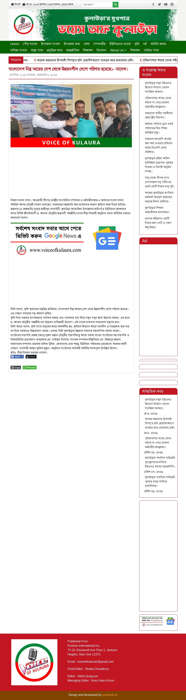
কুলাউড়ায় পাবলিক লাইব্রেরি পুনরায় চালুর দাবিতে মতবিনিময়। (160, 481)
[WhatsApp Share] (30, 367)
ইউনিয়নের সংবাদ (120, 44)
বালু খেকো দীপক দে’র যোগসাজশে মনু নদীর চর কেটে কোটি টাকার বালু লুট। (160, 182)
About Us (117, 50)
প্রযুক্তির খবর (54, 50)
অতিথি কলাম (158, 44)
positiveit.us (110, 694)
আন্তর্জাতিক (72, 50)
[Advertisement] (71, 172)
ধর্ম (145, 44)
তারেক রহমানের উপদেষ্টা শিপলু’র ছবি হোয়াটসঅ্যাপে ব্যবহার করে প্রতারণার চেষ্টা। (85, 60)
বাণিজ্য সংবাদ (18, 50)
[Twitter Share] (31, 356)
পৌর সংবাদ (30, 44)
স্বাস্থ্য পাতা (37, 50)
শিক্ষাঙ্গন (88, 50)
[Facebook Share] (17, 356)
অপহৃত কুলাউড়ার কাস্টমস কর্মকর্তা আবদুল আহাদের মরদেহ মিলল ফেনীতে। (159, 197)
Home (14, 44)
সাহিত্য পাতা (151, 50)
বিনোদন (101, 50)
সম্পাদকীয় (99, 44)
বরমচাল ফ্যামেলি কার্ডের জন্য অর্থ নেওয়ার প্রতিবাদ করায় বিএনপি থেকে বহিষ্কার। (158, 145)
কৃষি (137, 44)
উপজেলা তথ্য (72, 44)
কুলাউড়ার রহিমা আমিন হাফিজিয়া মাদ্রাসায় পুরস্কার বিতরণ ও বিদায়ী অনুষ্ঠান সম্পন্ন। (159, 165)
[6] (69, 237)
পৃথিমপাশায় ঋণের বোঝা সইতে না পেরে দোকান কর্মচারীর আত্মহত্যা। (158, 102)
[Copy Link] (16, 367)
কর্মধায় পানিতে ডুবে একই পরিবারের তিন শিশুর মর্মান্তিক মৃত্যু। (159, 128)
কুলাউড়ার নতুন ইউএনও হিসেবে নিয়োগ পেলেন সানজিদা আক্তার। (158, 87)
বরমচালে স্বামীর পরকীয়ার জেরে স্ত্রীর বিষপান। (159, 115)
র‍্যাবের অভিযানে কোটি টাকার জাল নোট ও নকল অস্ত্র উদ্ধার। (158, 223)
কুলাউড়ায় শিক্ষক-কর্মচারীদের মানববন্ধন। (157, 210)
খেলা (87, 44)
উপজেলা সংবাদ (50, 44)
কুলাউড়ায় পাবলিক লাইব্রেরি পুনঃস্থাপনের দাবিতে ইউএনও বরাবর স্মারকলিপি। (160, 462)
